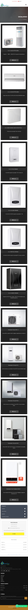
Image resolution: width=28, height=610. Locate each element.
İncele (14, 60)
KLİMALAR (13, 513)
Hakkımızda (2, 575)
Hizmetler (2, 576)
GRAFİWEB (14, 608)
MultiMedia (2, 581)
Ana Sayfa (20, 19)
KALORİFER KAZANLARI (13, 516)
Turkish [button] (19, 1)
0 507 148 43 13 (15, 1)
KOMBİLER (14, 508)
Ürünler (2, 577)
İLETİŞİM (14, 534)
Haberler (2, 580)
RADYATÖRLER (13, 511)
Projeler (2, 579)
